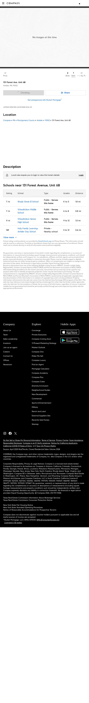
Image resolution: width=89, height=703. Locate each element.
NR (7, 230)
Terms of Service (48, 440)
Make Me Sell (37, 356)
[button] (3, 3)
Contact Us (8, 356)
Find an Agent (38, 364)
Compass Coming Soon (41, 339)
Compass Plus (37, 377)
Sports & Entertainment (41, 403)
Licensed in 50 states (13, 523)
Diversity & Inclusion (40, 386)
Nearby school (51, 231)
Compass (7, 120)
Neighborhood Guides (41, 390)
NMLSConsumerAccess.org (48, 520)
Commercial (37, 399)
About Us (7, 330)
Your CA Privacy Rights (46, 446)
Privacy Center (62, 440)
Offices (6, 360)
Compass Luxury (39, 360)
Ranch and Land (39, 411)
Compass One (38, 352)
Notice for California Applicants (64, 443)
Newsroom (7, 364)
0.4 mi (78, 230)
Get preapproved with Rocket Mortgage (44, 100)
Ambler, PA (7, 85)
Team (5, 335)
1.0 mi (77, 220)
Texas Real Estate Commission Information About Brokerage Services (31, 498)
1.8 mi (77, 201)
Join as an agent (10, 347)
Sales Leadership (10, 339)
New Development (39, 394)
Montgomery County (26, 120)
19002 (15, 85)
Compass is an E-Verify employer (36, 443)
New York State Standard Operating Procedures (23, 507)
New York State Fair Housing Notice (18, 505)
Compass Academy (40, 373)
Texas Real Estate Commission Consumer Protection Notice (27, 500)
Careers (6, 352)
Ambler (40, 120)
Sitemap (35, 424)
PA (14, 120)
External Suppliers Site (41, 416)
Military (35, 407)
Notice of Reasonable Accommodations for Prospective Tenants (29, 510)
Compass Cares (38, 381)
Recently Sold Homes (40, 420)
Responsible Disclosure (12, 443)
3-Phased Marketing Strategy (44, 343)
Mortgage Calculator (40, 369)
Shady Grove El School (28, 201)
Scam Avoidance (76, 440)
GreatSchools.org (44, 241)
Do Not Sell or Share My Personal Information (22, 440)
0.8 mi (78, 211)
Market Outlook (38, 347)
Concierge (36, 330)
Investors (7, 343)
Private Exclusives (39, 335)
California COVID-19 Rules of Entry (17, 446)
